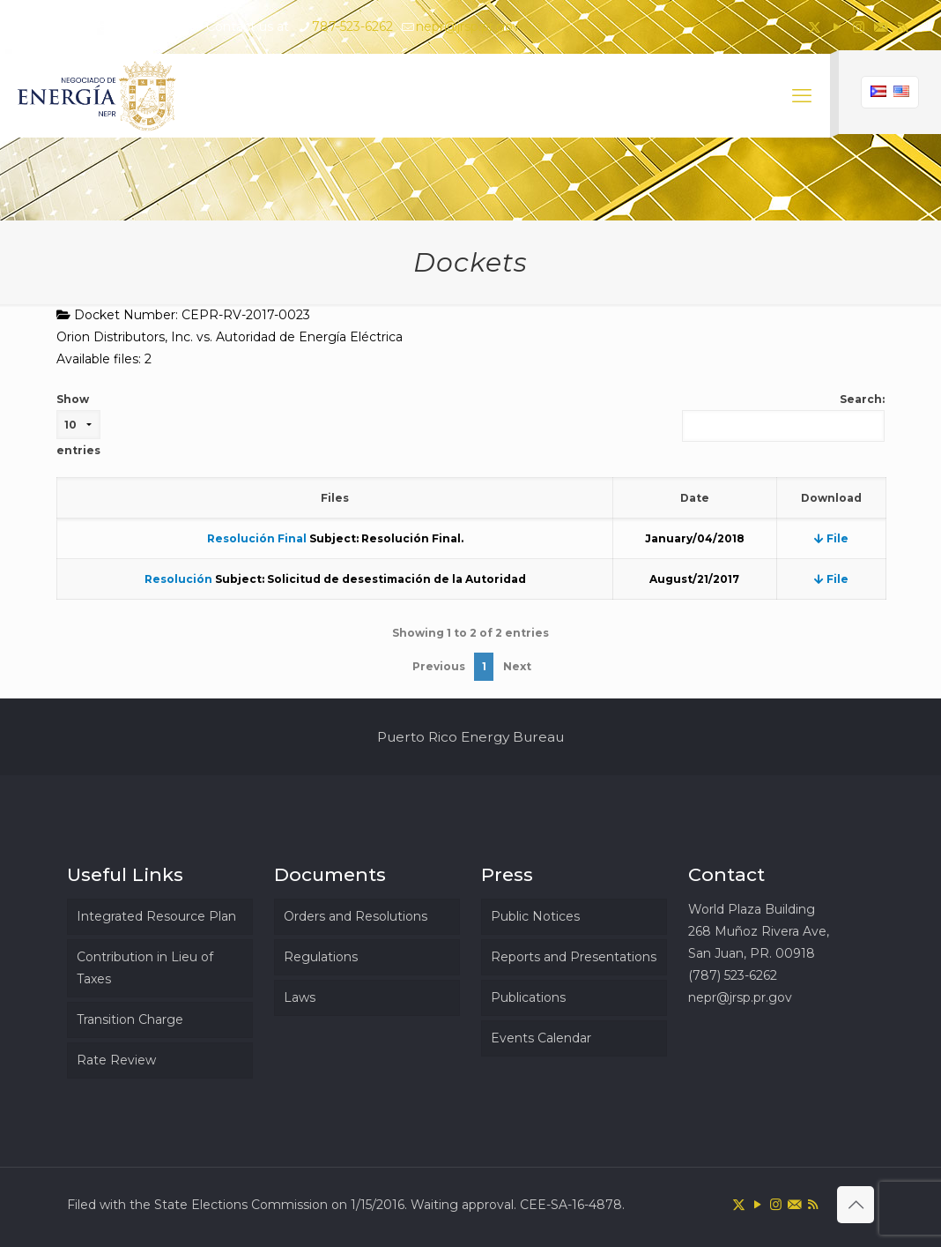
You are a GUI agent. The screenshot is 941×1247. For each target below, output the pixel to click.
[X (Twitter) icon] (814, 27)
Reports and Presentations (573, 957)
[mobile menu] (802, 96)
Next (517, 666)
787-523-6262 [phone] (352, 26)
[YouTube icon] (836, 27)
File (831, 538)
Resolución (178, 579)
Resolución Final (257, 538)
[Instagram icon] (858, 27)
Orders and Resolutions (355, 916)
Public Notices (535, 916)
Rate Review (116, 1060)
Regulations (321, 957)
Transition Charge (130, 1019)
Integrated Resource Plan (156, 916)
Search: (783, 417)
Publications (528, 997)
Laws (299, 997)
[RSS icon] (902, 27)
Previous (438, 666)
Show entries (78, 424)
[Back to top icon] (855, 1204)
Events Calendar (541, 1038)
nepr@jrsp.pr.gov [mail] (468, 26)
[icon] (880, 27)
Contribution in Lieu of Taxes (145, 968)
